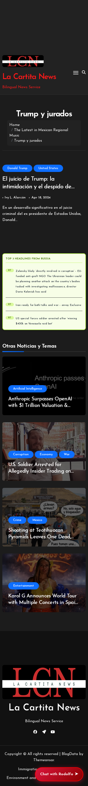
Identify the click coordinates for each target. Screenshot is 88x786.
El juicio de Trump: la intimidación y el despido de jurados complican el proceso (38, 186)
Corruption (21, 454)
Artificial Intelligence (27, 388)
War (67, 454)
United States (48, 168)
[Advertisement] (44, 27)
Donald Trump (17, 168)
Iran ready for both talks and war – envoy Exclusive (48, 305)
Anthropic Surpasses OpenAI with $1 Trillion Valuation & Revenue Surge (40, 405)
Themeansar (43, 760)
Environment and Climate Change (36, 778)
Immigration (28, 769)
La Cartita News (29, 77)
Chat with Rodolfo (59, 774)
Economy (46, 454)
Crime (17, 520)
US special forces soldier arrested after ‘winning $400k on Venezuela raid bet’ (46, 321)
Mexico (37, 520)
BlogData (70, 754)
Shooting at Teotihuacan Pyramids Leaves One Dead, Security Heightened (39, 537)
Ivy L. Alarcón (15, 197)
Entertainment (23, 585)
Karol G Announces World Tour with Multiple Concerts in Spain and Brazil (43, 602)
